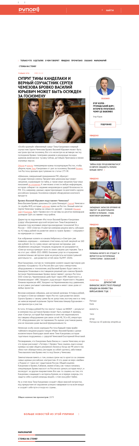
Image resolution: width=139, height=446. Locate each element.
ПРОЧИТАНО (76, 60)
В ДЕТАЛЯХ (38, 60)
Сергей (70, 203)
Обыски (21, 165)
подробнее (106, 124)
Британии (29, 211)
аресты (30, 165)
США (20, 211)
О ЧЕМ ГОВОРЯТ (52, 60)
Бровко (79, 168)
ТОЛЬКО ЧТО (26, 60)
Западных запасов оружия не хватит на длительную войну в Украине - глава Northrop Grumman (105, 214)
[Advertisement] (69, 36)
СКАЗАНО (88, 60)
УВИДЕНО (65, 60)
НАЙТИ (110, 10)
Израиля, (77, 209)
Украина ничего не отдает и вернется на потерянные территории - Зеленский (104, 259)
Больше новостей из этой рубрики (51, 414)
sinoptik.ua (116, 321)
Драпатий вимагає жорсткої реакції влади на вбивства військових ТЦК (105, 287)
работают (47, 206)
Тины (33, 168)
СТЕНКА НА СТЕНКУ (27, 66)
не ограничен (34, 184)
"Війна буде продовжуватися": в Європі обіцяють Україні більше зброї (105, 168)
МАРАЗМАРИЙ (100, 60)
